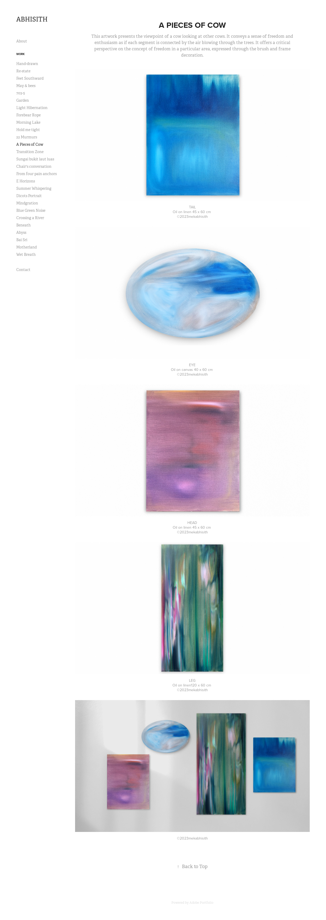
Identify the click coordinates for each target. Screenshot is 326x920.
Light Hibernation (32, 107)
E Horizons (25, 181)
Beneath (23, 225)
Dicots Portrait (29, 195)
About (21, 41)
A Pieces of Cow (29, 144)
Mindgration (27, 203)
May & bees (25, 85)
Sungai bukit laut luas (35, 159)
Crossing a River (30, 217)
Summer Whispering (33, 188)
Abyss (21, 232)
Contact (23, 269)
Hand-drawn (27, 63)
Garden (22, 100)
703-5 (20, 93)
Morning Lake (28, 122)
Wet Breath (26, 254)
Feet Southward (30, 78)
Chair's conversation (33, 166)
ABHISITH (32, 19)
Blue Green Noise (30, 210)
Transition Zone (30, 151)
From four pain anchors (36, 173)
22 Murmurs (26, 137)
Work (20, 54)
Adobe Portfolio (201, 903)
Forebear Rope (28, 115)
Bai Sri (21, 239)
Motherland (26, 247)
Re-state (23, 71)
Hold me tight (28, 129)
